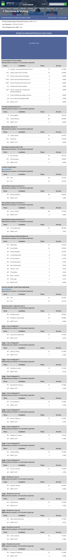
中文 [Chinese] (36, 8)
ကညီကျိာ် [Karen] (32, 10)
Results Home (52, 17)
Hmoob (9, 8)
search (44, 4)
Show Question (6, 169)
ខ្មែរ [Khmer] (57, 8)
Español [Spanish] (2, 8)
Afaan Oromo (50, 8)
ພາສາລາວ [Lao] (41, 8)
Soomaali (15, 8)
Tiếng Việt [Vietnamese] (23, 8)
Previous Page (62, 17)
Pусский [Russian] (30, 8)
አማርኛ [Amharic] (61, 8)
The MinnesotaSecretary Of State (19, 4)
